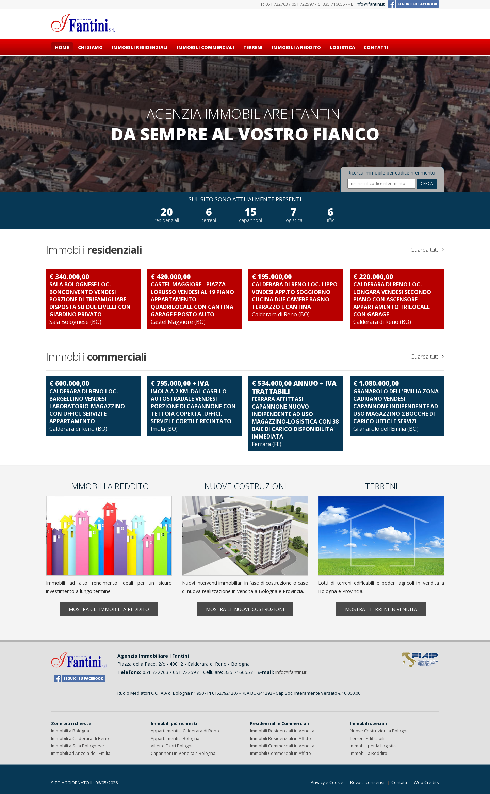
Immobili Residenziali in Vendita (282, 731)
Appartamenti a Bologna (175, 738)
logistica (294, 220)
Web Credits (426, 782)
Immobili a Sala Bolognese (77, 746)
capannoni (250, 220)
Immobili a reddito (296, 47)
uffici (330, 220)
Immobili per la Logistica (374, 746)
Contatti (376, 47)
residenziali (166, 220)
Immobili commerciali (205, 47)
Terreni (253, 47)
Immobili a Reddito (368, 753)
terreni (209, 220)
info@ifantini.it (370, 4)
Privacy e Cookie (327, 782)
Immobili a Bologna (70, 731)
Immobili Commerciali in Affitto (280, 753)
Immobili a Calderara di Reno (80, 738)
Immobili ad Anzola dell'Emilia (80, 753)
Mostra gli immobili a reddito (109, 609)
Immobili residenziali (140, 47)
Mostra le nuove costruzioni (245, 609)
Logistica (342, 47)
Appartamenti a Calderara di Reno (185, 731)
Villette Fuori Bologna (172, 746)
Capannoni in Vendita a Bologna (183, 753)
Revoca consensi (367, 782)
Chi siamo (90, 47)
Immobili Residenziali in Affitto (280, 738)
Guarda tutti (427, 249)
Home (62, 47)
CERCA (427, 183)
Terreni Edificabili (367, 738)
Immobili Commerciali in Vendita (282, 746)
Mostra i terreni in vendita (381, 609)
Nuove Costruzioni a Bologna (379, 731)
